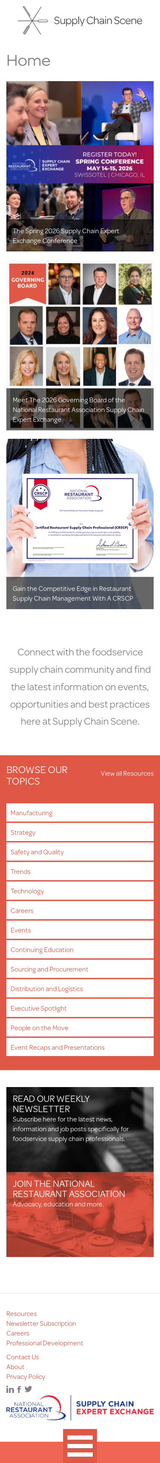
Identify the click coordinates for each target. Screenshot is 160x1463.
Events (21, 930)
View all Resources (127, 773)
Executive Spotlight (39, 1008)
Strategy (23, 832)
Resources (21, 1313)
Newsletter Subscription (41, 1323)
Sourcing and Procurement (49, 969)
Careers (22, 910)
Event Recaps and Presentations (58, 1047)
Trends (20, 871)
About (15, 1366)
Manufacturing (31, 812)
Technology (27, 890)
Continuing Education (42, 949)
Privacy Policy (25, 1376)
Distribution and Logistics (47, 988)
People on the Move (40, 1027)
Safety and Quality (37, 851)
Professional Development (44, 1342)
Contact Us (22, 1356)
